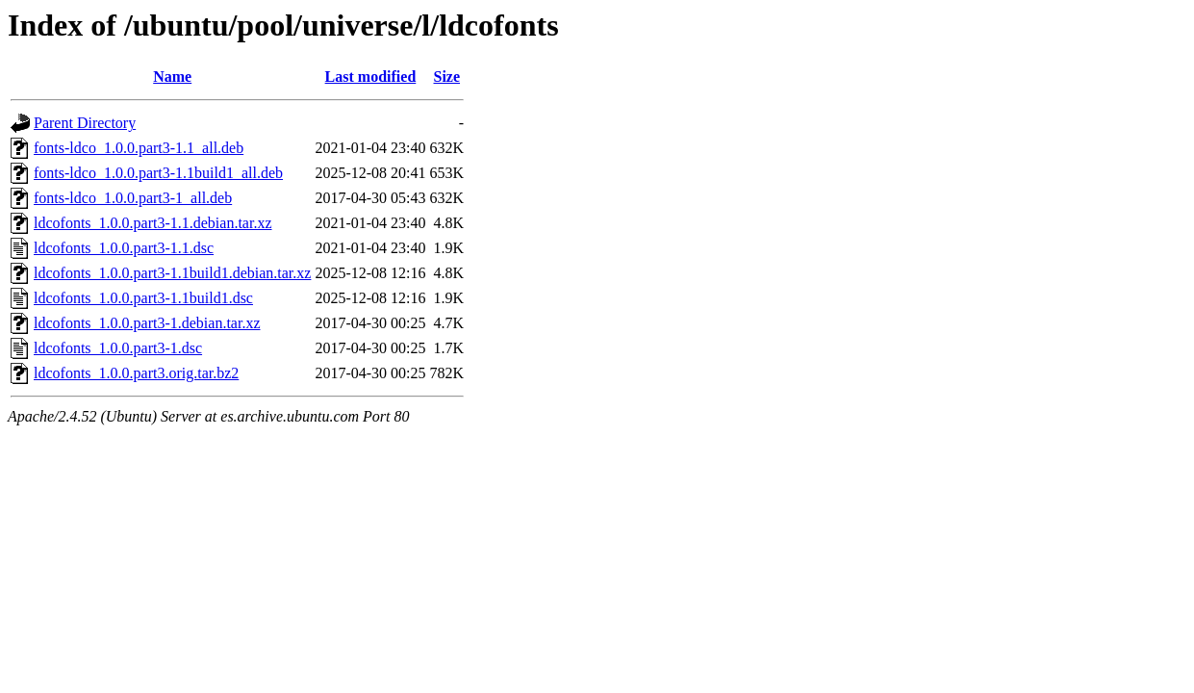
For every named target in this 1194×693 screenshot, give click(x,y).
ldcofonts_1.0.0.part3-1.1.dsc (124, 248)
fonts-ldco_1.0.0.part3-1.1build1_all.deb (158, 173)
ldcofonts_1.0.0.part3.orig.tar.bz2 (136, 373)
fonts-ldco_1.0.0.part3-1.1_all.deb (138, 148)
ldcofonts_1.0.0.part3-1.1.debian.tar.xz (153, 223)
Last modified (371, 76)
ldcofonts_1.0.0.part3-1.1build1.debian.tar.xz (172, 273)
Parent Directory (85, 123)
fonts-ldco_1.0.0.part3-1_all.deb (133, 198)
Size (447, 76)
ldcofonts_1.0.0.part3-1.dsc (118, 348)
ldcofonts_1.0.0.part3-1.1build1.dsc (143, 298)
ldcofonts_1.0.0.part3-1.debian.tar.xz (147, 323)
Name (172, 76)
